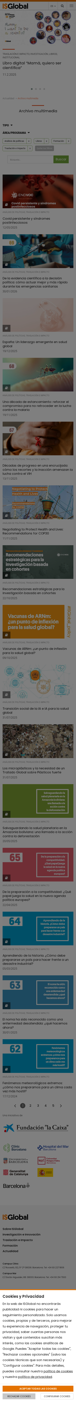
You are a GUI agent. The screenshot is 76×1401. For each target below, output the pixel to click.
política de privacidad (35, 1377)
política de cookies (58, 1371)
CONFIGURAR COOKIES (57, 1396)
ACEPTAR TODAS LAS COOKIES (38, 1388)
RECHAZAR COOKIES (19, 1396)
